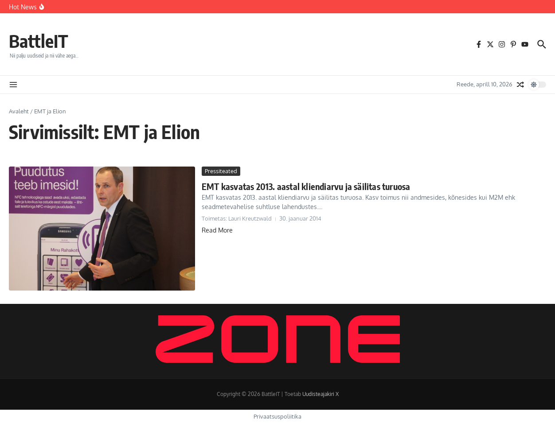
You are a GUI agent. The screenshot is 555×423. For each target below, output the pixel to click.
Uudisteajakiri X (320, 394)
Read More (217, 230)
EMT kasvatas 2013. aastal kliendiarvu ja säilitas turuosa (306, 186)
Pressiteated (221, 171)
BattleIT (38, 41)
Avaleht (19, 111)
